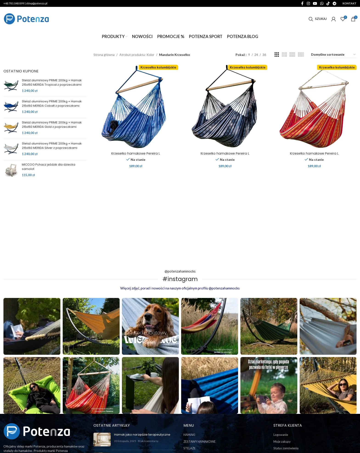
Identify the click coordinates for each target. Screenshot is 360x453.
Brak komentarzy (148, 440)
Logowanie (280, 435)
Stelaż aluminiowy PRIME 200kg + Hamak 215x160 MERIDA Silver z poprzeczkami (52, 146)
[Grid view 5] (292, 54)
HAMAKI (189, 435)
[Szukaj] (317, 19)
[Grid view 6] (301, 54)
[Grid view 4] (284, 54)
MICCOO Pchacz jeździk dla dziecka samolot (48, 167)
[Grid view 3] (277, 54)
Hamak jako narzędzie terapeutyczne (142, 434)
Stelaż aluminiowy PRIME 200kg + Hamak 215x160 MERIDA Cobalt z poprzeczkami (52, 103)
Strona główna (104, 55)
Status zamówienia (285, 448)
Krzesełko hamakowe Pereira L (136, 153)
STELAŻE (189, 448)
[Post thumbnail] (102, 439)
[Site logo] (26, 18)
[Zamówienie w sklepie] (334, 55)
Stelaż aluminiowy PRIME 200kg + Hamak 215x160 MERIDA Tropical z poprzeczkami (52, 82)
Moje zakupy (282, 441)
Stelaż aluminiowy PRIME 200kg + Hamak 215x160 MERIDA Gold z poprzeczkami (52, 124)
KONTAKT (350, 3)
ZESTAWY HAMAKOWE (199, 441)
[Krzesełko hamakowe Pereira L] (135, 107)
